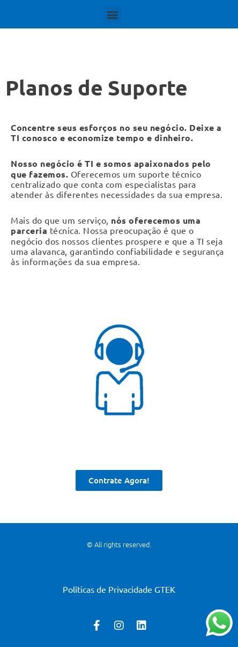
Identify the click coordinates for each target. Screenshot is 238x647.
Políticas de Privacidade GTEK (119, 589)
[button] (112, 14)
